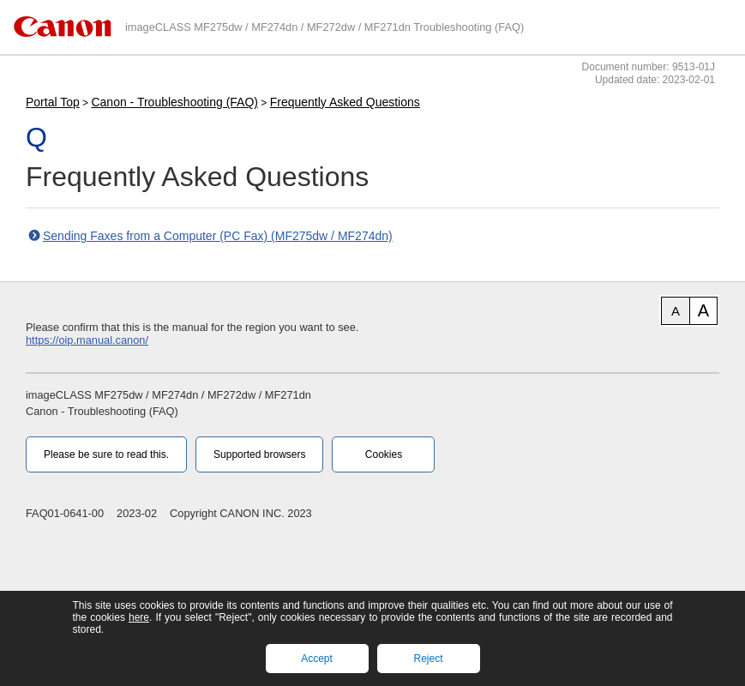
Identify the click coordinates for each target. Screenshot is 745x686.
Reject (427, 659)
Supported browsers (259, 454)
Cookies (383, 454)
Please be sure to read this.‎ (106, 454)
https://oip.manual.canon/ (87, 340)
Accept (317, 659)
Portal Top (53, 102)
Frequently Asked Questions (345, 102)
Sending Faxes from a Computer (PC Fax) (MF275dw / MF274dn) (218, 236)
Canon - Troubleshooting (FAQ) (174, 102)
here (139, 617)
